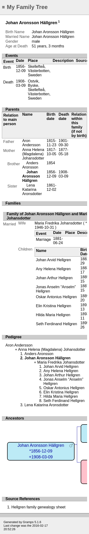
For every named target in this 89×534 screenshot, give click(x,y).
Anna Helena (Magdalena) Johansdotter (33, 154)
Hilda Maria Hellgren (53, 315)
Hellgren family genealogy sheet (38, 507)
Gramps (28, 522)
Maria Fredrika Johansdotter (58, 223)
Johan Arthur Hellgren (54, 278)
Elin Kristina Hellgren (53, 306)
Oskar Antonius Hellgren (56, 297)
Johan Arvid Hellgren (53, 260)
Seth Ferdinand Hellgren (56, 324)
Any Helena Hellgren (53, 269)
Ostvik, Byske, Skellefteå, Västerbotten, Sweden (39, 89)
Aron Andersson (31, 143)
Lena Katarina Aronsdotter (32, 189)
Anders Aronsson (30, 165)
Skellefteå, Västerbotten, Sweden (39, 70)
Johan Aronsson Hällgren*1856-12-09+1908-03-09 (41, 451)
